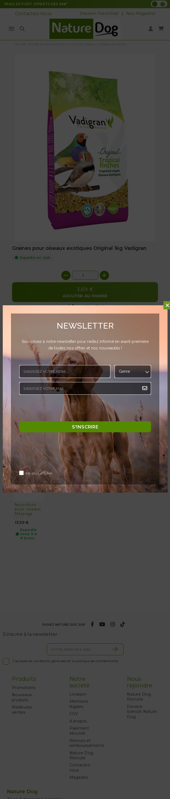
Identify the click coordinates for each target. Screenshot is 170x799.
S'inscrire (85, 426)
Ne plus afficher (39, 473)
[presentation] (61, 409)
